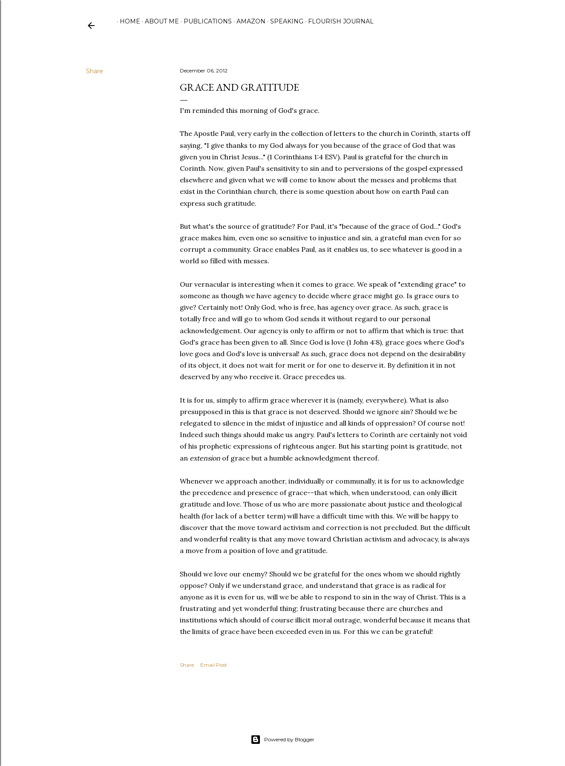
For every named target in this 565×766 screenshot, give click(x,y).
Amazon (247, 21)
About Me (159, 21)
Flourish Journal (338, 21)
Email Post (213, 665)
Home (127, 21)
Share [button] (94, 71)
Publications (205, 21)
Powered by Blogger (282, 739)
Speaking (283, 21)
